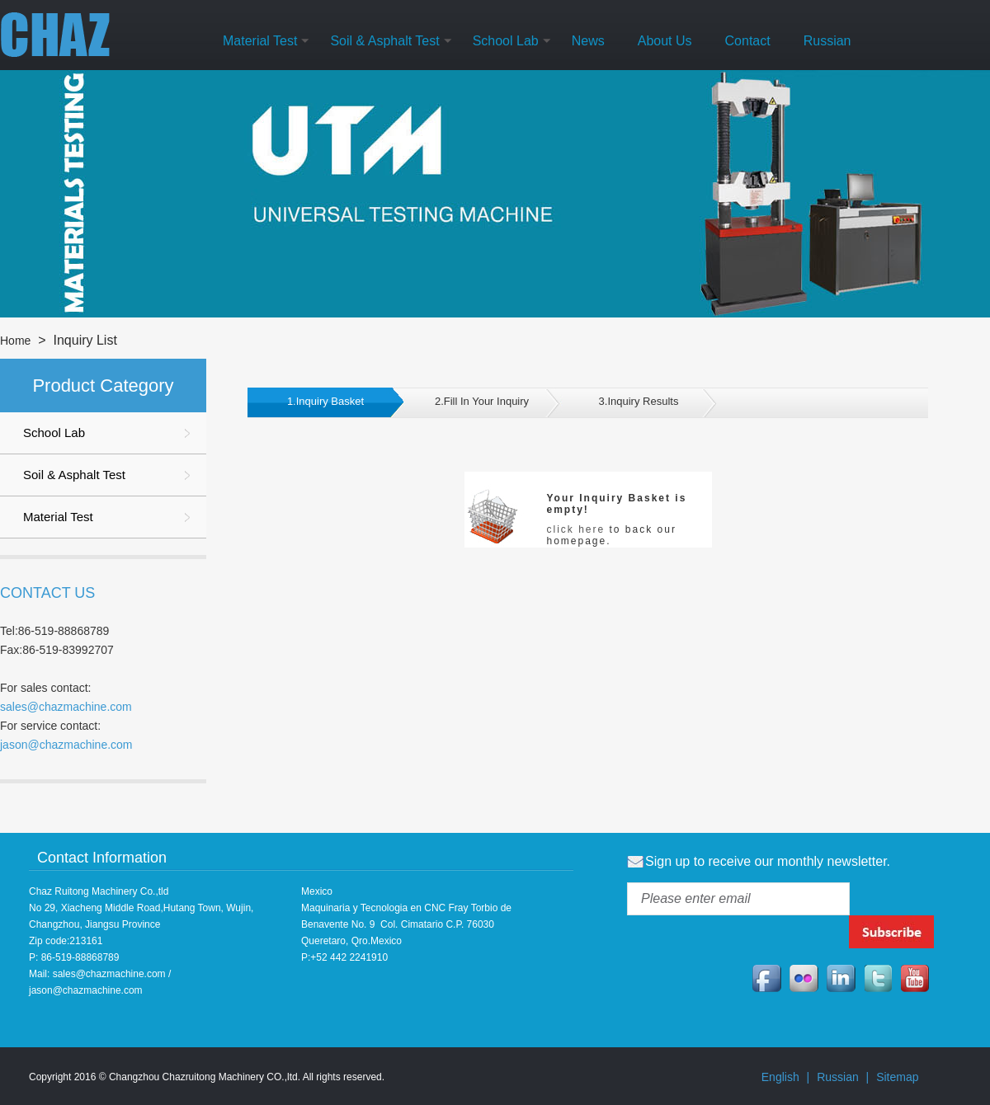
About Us (665, 41)
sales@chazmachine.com (66, 706)
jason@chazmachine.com (66, 744)
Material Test (260, 41)
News (588, 41)
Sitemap (897, 1077)
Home (15, 340)
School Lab (506, 41)
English (780, 1077)
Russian (827, 41)
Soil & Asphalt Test (384, 41)
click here (576, 529)
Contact (748, 41)
